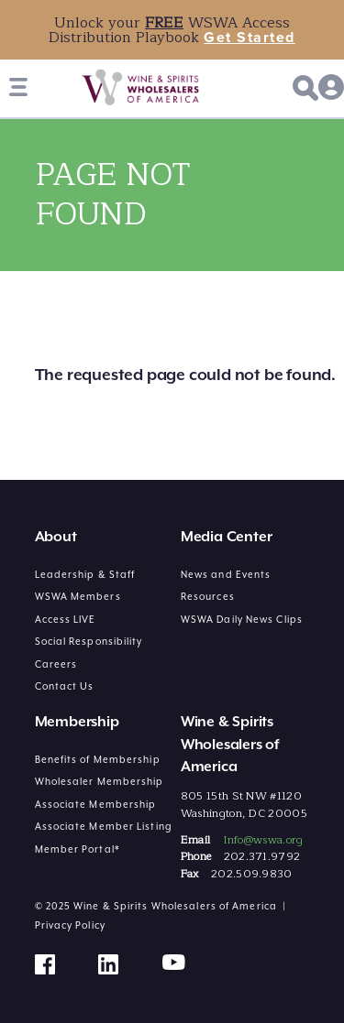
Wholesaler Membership (99, 781)
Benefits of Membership (98, 759)
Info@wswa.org (263, 840)
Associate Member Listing (103, 826)
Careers (56, 663)
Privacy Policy (70, 925)
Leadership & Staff (85, 574)
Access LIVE (65, 619)
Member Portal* (77, 848)
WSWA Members (78, 596)
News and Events (226, 574)
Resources (208, 596)
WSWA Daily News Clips (242, 619)
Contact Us (64, 685)
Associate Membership (96, 804)
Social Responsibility (89, 641)
